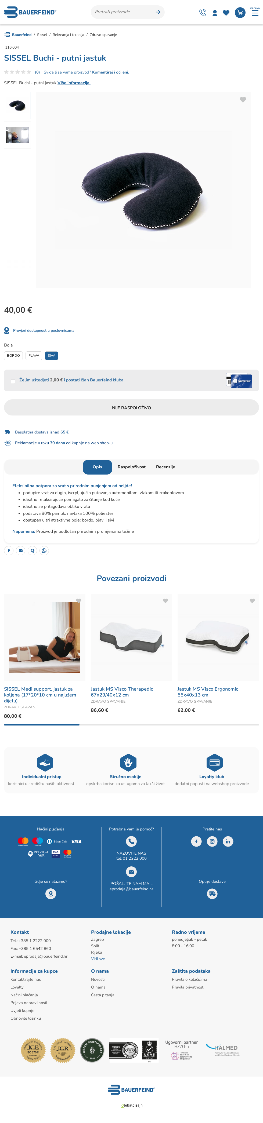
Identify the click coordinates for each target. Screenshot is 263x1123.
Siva (51, 355)
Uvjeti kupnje (22, 1010)
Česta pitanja (102, 995)
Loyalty (17, 987)
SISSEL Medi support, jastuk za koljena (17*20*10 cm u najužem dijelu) (40, 695)
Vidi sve (98, 958)
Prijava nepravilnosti (28, 1002)
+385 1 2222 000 (35, 940)
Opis (97, 467)
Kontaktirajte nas (25, 979)
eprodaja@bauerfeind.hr (131, 889)
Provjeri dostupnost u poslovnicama (43, 330)
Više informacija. (74, 83)
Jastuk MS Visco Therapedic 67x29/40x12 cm (122, 692)
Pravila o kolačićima (189, 979)
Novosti (98, 979)
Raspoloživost (132, 467)
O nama (98, 987)
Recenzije (165, 467)
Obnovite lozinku (25, 1018)
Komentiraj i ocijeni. (110, 72)
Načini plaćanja (24, 995)
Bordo (13, 355)
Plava (33, 355)
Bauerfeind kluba (107, 380)
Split (95, 946)
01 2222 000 (135, 858)
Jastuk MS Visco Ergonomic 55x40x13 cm (208, 692)
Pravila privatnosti (188, 987)
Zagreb (97, 939)
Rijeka (96, 952)
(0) (37, 72)
